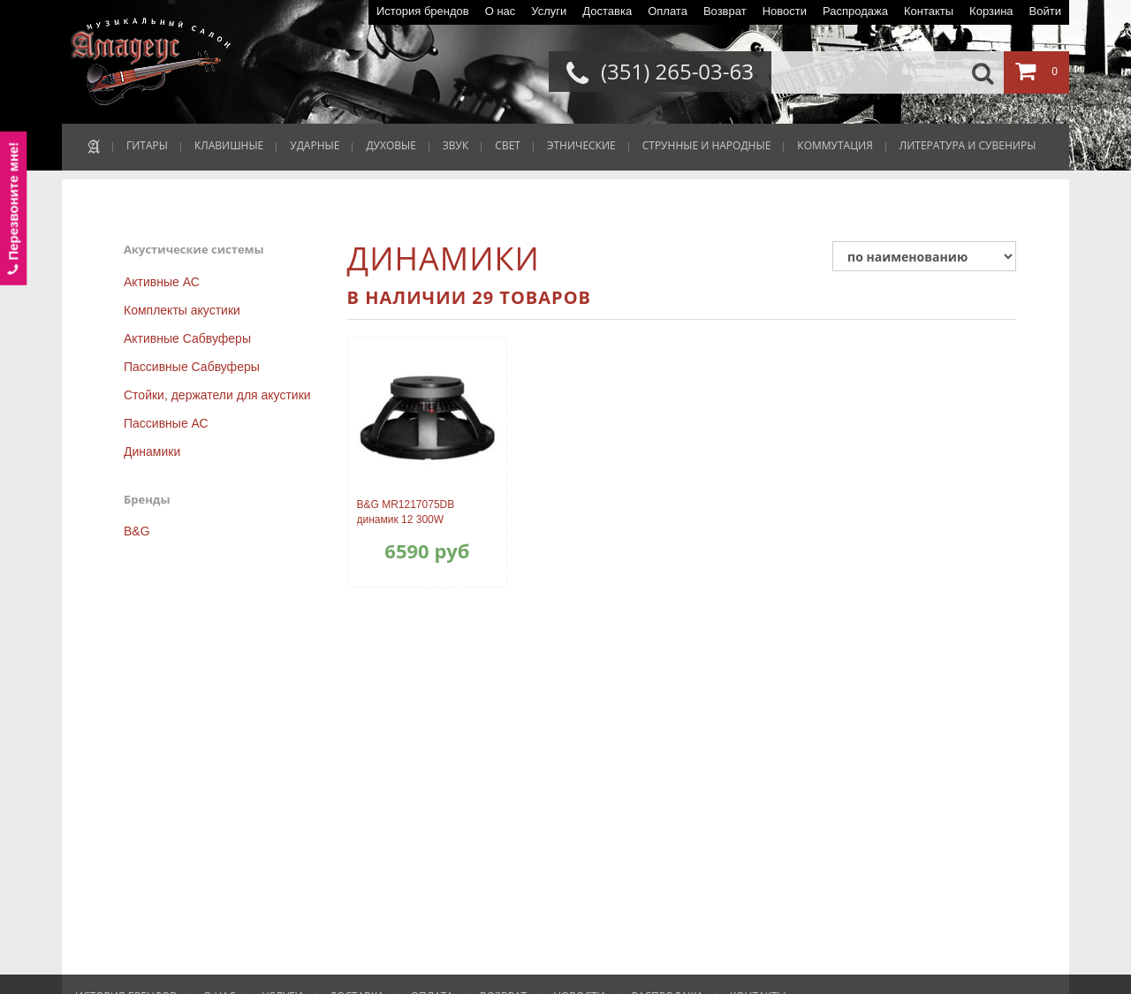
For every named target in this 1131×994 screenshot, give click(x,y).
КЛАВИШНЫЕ (228, 145)
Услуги (548, 11)
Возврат (725, 11)
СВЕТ (507, 145)
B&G (137, 531)
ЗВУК (455, 145)
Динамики (152, 451)
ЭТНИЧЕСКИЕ (581, 145)
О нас (500, 11)
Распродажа (855, 11)
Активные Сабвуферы (187, 338)
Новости (785, 11)
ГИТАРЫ (147, 145)
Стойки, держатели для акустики (217, 395)
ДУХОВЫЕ (390, 145)
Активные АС (162, 282)
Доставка (607, 11)
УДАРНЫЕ (314, 145)
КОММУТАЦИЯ (834, 145)
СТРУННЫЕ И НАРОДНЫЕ (706, 145)
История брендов (422, 11)
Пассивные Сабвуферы (192, 367)
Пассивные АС (166, 423)
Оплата (667, 11)
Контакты (928, 11)
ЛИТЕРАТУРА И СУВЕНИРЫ (967, 145)
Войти (1045, 11)
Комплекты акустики (182, 310)
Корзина (991, 11)
